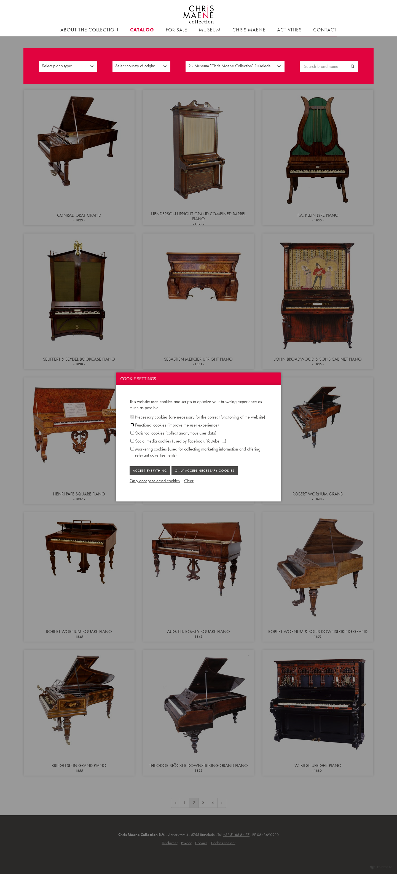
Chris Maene (248, 29)
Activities (289, 29)
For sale (176, 29)
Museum (210, 29)
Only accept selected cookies (155, 481)
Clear (189, 481)
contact (325, 29)
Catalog (142, 29)
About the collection (89, 29)
